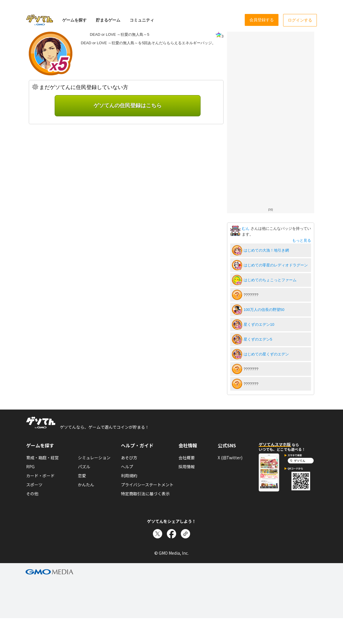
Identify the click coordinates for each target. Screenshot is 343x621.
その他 (32, 494)
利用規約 (129, 475)
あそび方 (129, 457)
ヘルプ (127, 466)
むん (246, 228)
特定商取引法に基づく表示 (145, 494)
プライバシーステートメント (147, 484)
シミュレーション (94, 457)
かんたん (86, 484)
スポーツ (34, 484)
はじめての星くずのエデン (266, 354)
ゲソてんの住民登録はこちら (128, 105)
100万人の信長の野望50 (264, 309)
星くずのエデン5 (258, 339)
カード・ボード (40, 475)
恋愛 (82, 475)
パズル (84, 466)
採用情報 (186, 466)
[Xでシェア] (157, 533)
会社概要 (186, 457)
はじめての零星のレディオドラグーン (276, 265)
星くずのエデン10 (259, 324)
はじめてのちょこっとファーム (270, 280)
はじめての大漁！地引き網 (266, 250)
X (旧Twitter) (230, 457)
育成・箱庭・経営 (42, 457)
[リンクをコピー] (185, 533)
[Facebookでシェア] (171, 533)
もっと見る (301, 240)
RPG (30, 466)
